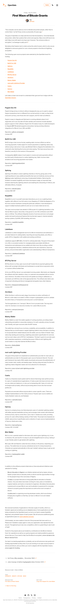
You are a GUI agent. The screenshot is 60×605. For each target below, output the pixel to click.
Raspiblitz (10, 69)
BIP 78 (14, 126)
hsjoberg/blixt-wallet (18, 454)
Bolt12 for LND (12, 63)
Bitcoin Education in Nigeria (16, 472)
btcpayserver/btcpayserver (20, 285)
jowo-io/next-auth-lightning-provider (23, 368)
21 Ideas (10, 479)
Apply (47, 5)
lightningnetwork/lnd (18, 163)
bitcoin (19, 576)
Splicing (10, 66)
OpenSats (8, 576)
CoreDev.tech (12, 493)
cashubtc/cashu (17, 399)
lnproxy (10, 89)
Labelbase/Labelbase (18, 253)
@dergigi (31, 21)
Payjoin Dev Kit (12, 60)
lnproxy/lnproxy (17, 425)
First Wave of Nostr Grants (12, 581)
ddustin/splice (16, 188)
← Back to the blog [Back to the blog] (10, 585)
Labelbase (11, 72)
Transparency (26, 598)
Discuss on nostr (9, 570)
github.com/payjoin (18, 132)
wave (24, 576)
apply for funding (14, 548)
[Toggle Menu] (56, 5)
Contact (39, 598)
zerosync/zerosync (18, 309)
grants (14, 576)
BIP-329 (19, 241)
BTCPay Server (12, 74)
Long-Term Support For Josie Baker (45, 581)
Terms (20, 598)
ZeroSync (10, 77)
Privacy (34, 598)
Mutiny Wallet (12, 80)
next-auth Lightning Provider (16, 83)
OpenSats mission (10, 97)
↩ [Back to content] (36, 558)
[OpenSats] (9, 5)
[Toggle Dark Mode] (52, 5)
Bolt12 (15, 155)
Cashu (10, 86)
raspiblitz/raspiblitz (18, 222)
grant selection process (27, 516)
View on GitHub (19, 570)
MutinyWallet (16, 345)
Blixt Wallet (11, 91)
